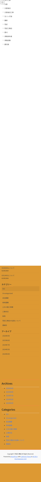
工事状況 (5, 311)
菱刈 (6, 32)
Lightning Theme (26, 456)
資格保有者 (8, 36)
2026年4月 (6, 336)
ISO (3, 289)
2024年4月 (6, 354)
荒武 (6, 24)
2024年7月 (6, 345)
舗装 (6, 20)
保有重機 (5, 302)
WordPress (14, 456)
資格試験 (7, 40)
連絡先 (4, 325)
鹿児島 (6, 44)
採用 (3, 316)
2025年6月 (6, 340)
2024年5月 (6, 349)
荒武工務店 (8, 28)
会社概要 (5, 298)
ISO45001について (8, 268)
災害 (6, 4)
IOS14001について (8, 275)
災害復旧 (7, 8)
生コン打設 (8, 16)
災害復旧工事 (9, 12)
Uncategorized (7, 293)
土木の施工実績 (7, 307)
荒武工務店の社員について (11, 321)
